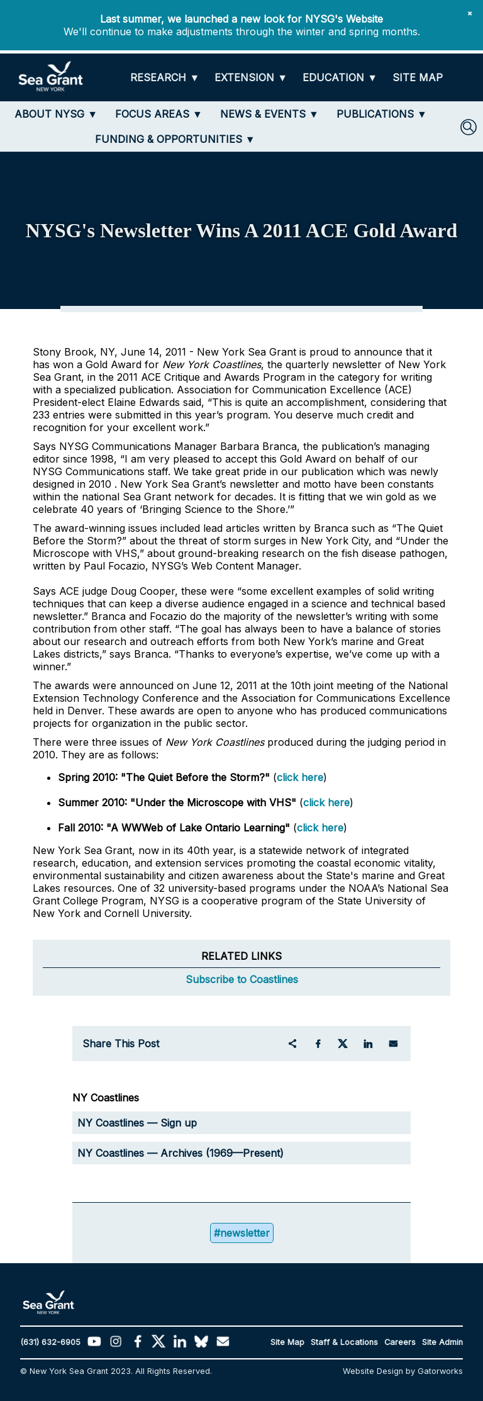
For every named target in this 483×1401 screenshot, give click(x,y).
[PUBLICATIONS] (381, 114)
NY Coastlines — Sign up (137, 1123)
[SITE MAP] (417, 77)
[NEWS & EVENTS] (269, 114)
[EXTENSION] (251, 77)
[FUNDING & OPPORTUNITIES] (175, 139)
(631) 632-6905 (50, 1342)
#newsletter (242, 1233)
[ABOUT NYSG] (56, 114)
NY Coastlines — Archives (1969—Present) (180, 1153)
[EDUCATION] (340, 77)
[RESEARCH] (165, 77)
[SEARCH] (468, 127)
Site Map (287, 1342)
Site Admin (442, 1342)
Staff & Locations (344, 1342)
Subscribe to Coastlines (242, 979)
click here (300, 777)
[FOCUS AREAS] (159, 114)
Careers (400, 1342)
